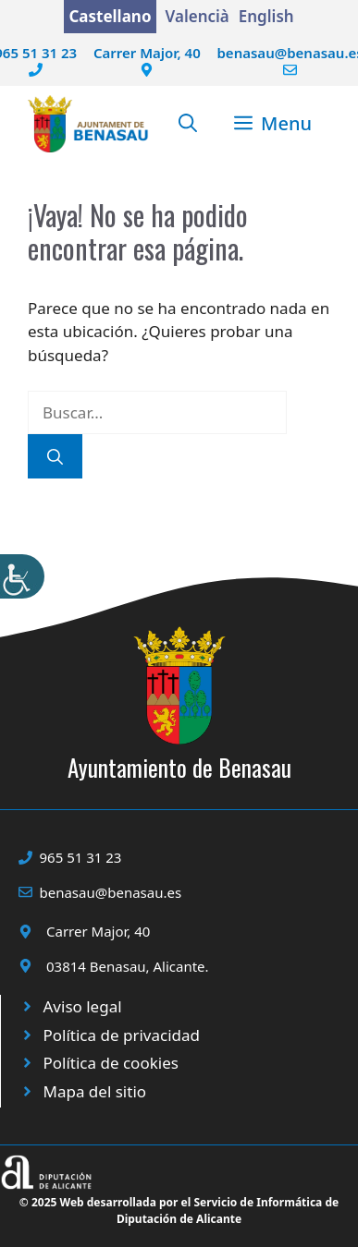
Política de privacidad (121, 1035)
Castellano (109, 16)
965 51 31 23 (81, 857)
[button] (188, 123)
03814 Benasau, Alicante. (127, 966)
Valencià (197, 16)
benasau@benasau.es (111, 892)
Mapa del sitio (95, 1091)
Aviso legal (82, 1006)
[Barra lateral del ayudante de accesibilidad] (22, 576)
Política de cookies (111, 1062)
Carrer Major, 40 (147, 52)
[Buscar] (55, 456)
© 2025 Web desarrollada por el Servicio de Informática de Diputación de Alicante (179, 1210)
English (266, 16)
